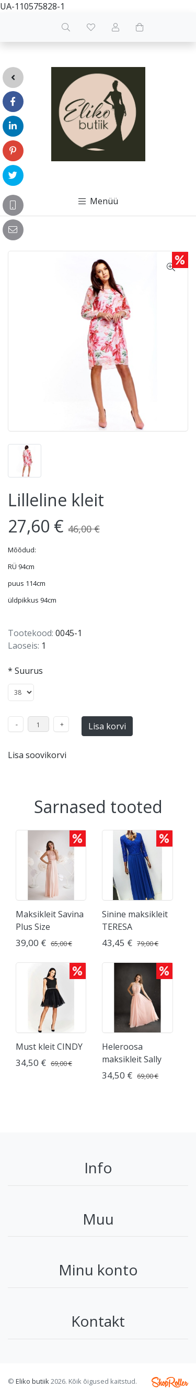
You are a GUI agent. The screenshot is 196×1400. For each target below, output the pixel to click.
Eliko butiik (32, 1381)
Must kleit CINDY (49, 1046)
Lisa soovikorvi (37, 755)
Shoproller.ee (170, 1382)
